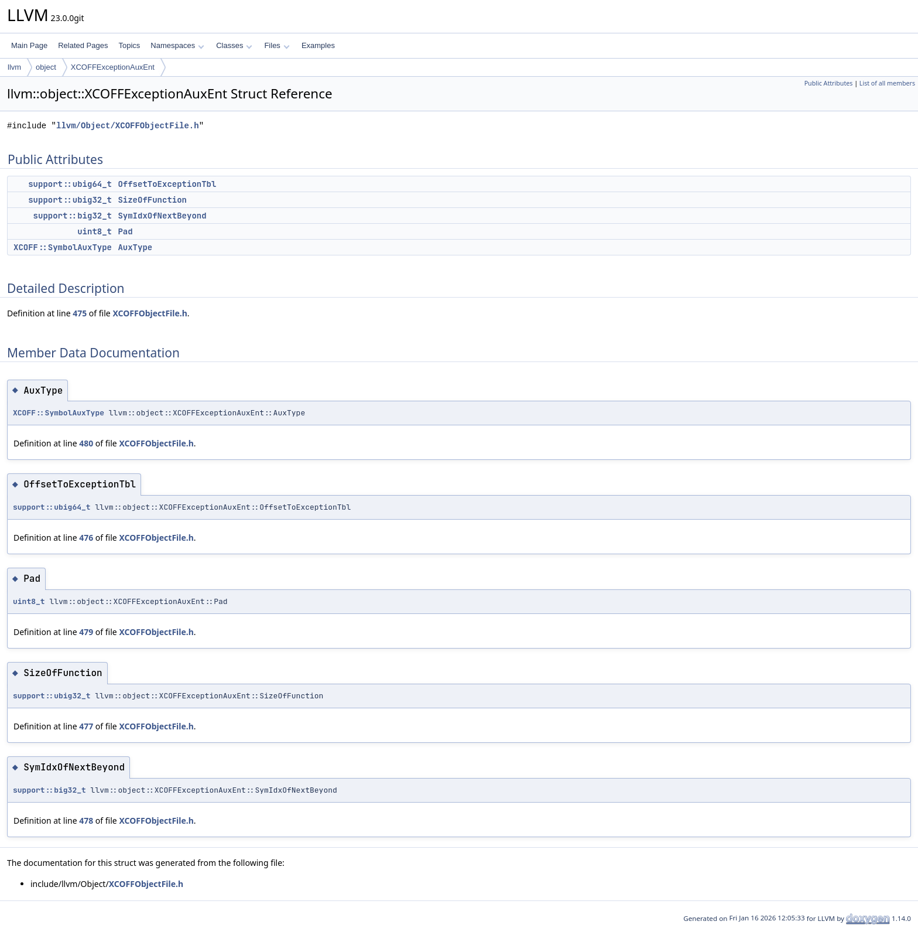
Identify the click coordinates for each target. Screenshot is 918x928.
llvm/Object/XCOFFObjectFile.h (127, 125)
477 (86, 726)
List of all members (887, 83)
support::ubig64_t (70, 184)
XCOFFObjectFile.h (149, 313)
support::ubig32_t (70, 200)
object (46, 67)
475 (80, 313)
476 (86, 537)
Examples (318, 45)
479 (86, 631)
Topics (129, 45)
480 (86, 443)
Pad (125, 231)
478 (86, 820)
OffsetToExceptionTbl (167, 184)
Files (276, 45)
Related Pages (83, 45)
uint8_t (94, 231)
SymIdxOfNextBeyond (162, 215)
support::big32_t (72, 215)
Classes (234, 45)
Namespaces (177, 45)
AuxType (135, 247)
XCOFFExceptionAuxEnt (113, 67)
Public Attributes (828, 83)
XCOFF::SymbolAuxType (62, 247)
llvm (14, 67)
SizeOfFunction (152, 200)
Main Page (29, 45)
